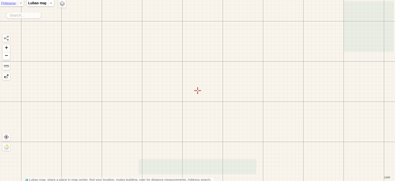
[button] (6, 48)
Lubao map (103, 3)
